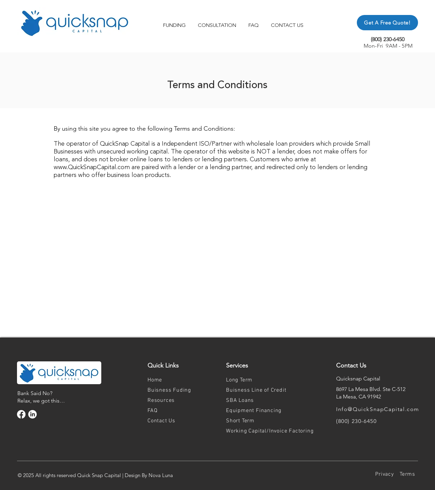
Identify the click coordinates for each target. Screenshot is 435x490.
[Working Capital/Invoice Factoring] (275, 431)
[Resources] (171, 400)
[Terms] (407, 474)
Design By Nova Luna (149, 475)
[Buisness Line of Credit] (260, 390)
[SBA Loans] (250, 400)
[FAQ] (171, 411)
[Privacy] (384, 474)
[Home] (171, 380)
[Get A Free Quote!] (387, 22)
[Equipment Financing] (260, 411)
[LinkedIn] (32, 414)
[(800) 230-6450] (385, 421)
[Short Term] (250, 421)
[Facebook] (21, 414)
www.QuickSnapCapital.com (92, 167)
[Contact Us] (171, 421)
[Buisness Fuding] (171, 390)
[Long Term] (250, 380)
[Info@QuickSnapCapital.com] (385, 409)
